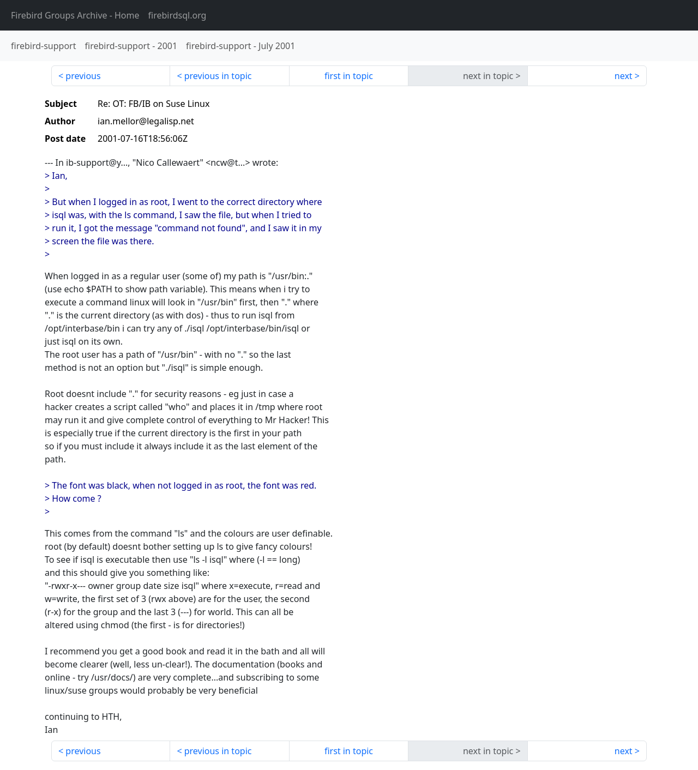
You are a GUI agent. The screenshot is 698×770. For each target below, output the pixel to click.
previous (82, 76)
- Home (75, 15)
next (624, 76)
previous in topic (218, 76)
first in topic (348, 76)
